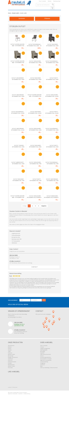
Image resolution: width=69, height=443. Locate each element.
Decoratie (10, 401)
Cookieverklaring (44, 395)
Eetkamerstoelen (12, 395)
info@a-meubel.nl (14, 295)
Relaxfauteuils (11, 398)
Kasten (9, 382)
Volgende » (44, 239)
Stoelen (10, 383)
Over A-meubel (42, 2)
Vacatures (42, 398)
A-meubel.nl (24, 426)
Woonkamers (11, 379)
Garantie (42, 386)
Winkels (49, 2)
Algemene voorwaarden (45, 393)
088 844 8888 (13, 289)
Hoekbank (10, 392)
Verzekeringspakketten (45, 390)
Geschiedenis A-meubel (45, 392)
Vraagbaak (42, 396)
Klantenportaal (56, 2)
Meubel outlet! (15, 17)
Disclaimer (20, 427)
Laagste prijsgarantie (45, 382)
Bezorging (42, 385)
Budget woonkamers (13, 390)
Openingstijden (43, 383)
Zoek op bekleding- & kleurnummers (49, 401)
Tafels (9, 385)
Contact (34, 300)
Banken (10, 380)
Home (9, 17)
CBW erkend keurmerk (45, 388)
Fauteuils (10, 386)
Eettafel (10, 396)
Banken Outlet (11, 399)
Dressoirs (10, 393)
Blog (41, 399)
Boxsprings (10, 389)
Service (42, 389)
